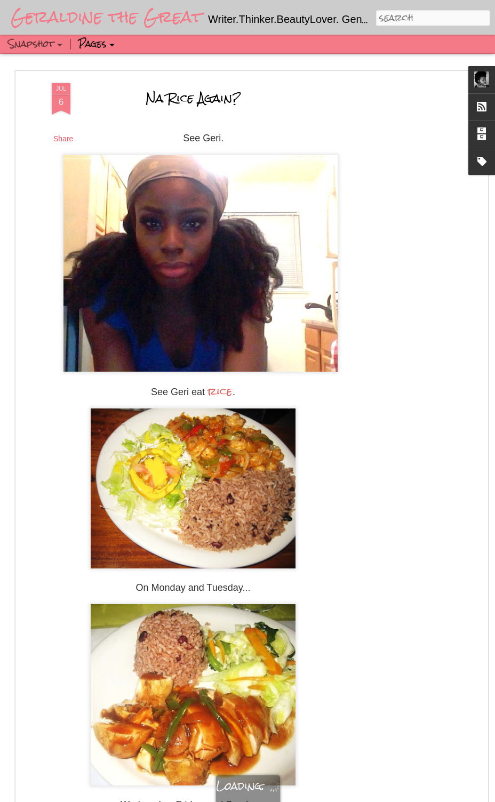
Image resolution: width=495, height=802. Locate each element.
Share (63, 137)
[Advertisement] (393, 250)
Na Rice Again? (193, 96)
